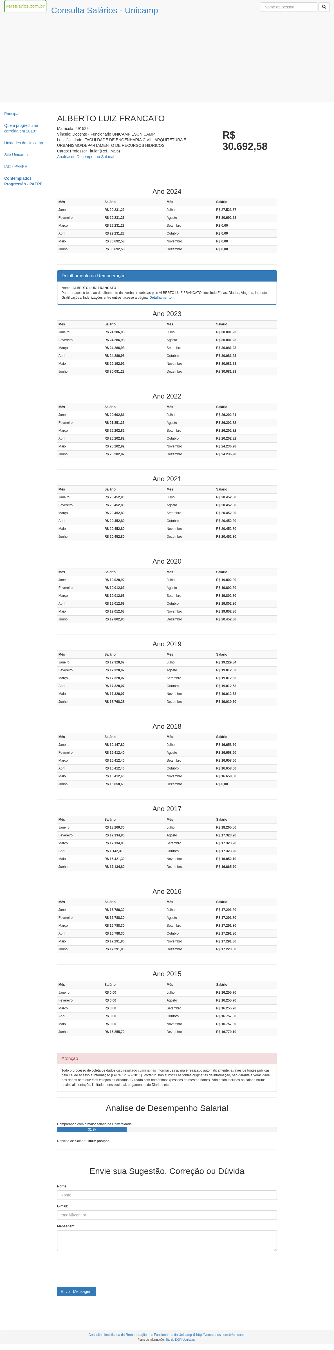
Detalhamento (160, 298)
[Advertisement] (167, 60)
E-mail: (62, 1206)
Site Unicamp (16, 154)
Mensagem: (66, 1226)
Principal (11, 113)
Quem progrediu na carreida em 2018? (21, 128)
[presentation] (100, 1271)
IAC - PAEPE (15, 166)
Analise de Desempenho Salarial (85, 156)
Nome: (62, 1186)
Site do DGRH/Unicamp (180, 1339)
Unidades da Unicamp (23, 143)
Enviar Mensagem (77, 1291)
